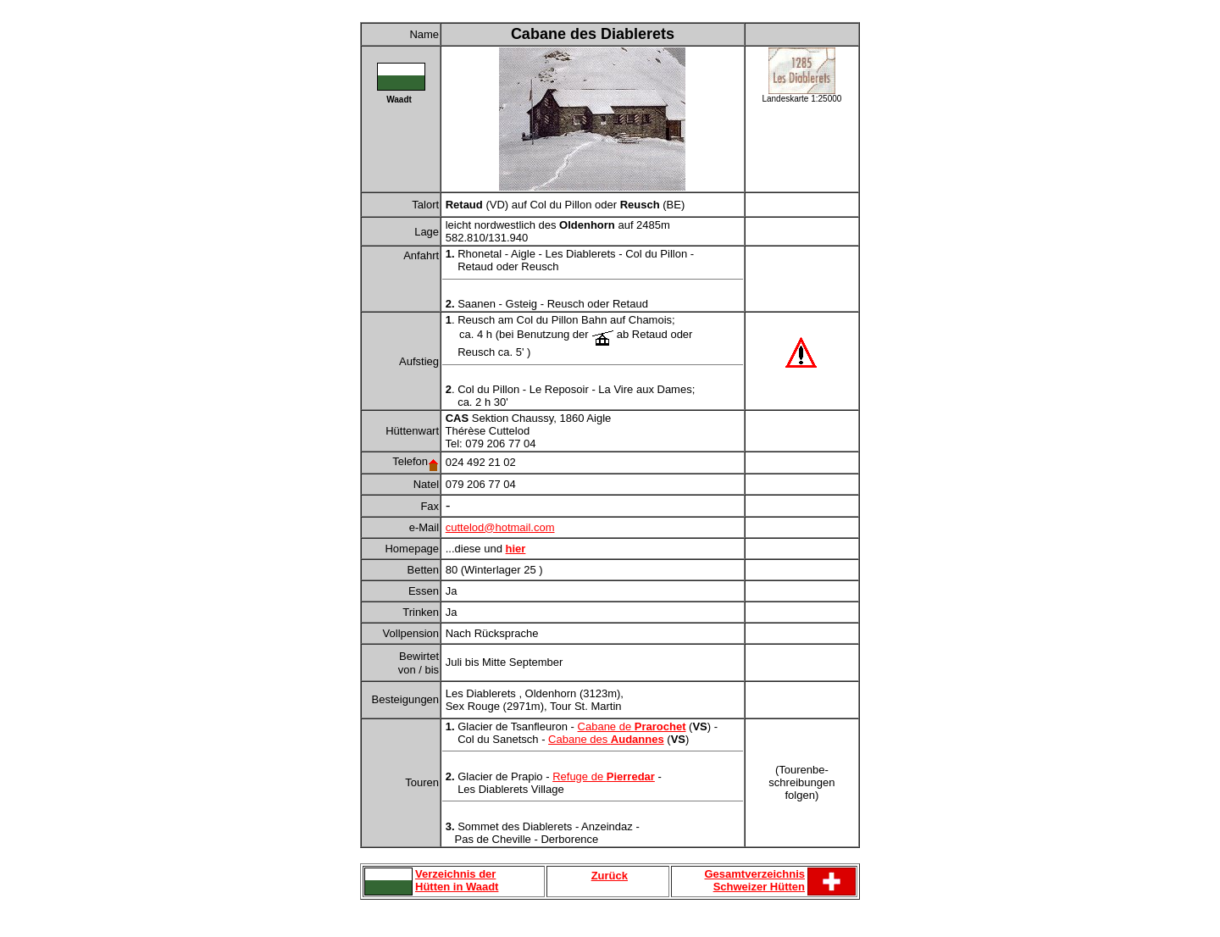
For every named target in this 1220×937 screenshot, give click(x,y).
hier (516, 548)
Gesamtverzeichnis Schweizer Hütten (754, 880)
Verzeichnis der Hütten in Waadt (456, 880)
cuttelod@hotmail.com (500, 527)
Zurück (609, 875)
